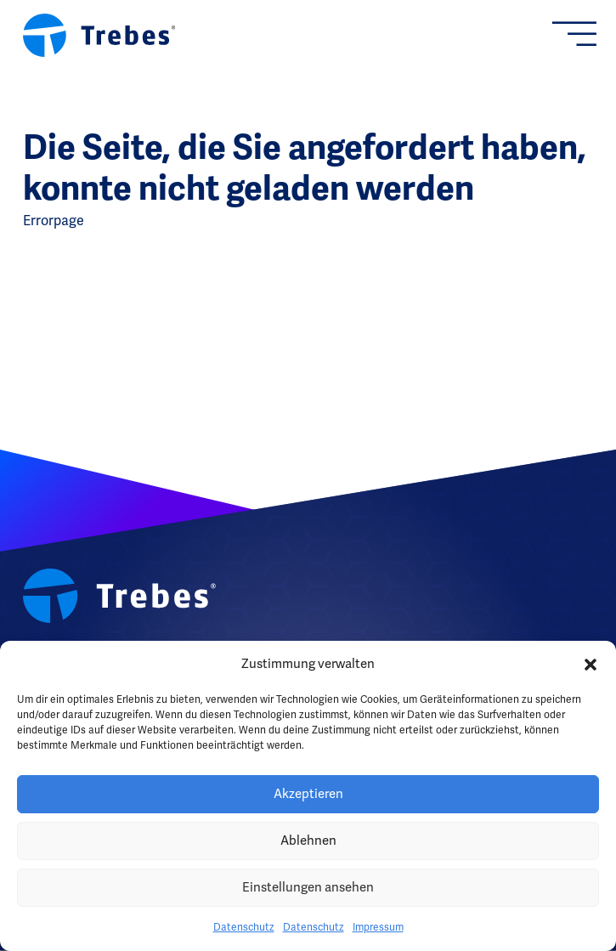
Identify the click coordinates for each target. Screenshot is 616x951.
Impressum (378, 927)
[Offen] (582, 35)
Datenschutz (243, 927)
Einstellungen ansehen (308, 887)
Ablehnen (308, 840)
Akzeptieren (308, 793)
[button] (590, 664)
